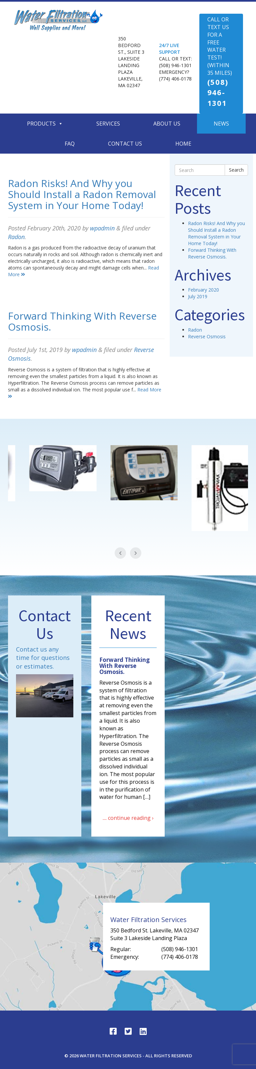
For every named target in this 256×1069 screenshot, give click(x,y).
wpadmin (102, 228)
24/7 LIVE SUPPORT (169, 48)
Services (108, 123)
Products (45, 124)
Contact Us (125, 143)
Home (183, 143)
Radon (16, 237)
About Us (166, 123)
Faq (70, 143)
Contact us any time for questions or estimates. (43, 657)
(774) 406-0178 (175, 78)
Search (236, 170)
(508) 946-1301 (175, 65)
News (221, 123)
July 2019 (197, 296)
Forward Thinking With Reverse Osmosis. (82, 321)
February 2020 (203, 290)
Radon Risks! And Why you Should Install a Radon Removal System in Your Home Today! (82, 194)
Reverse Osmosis (207, 336)
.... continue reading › (128, 818)
